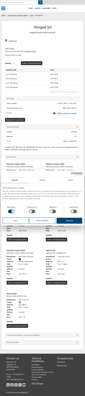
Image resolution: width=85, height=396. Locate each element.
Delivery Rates (37, 377)
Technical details (42, 127)
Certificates (61, 362)
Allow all (69, 221)
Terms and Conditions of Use (42, 372)
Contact (34, 380)
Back (3, 15)
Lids (31, 15)
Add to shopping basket (31, 63)
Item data (10, 99)
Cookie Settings (37, 370)
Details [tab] (42, 180)
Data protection (37, 367)
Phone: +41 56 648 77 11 (15, 374)
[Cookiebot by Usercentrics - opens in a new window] (72, 173)
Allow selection (42, 221)
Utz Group (37, 383)
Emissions (13, 41)
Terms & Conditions (39, 375)
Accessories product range (18, 15)
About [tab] (70, 180)
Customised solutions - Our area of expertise (42, 335)
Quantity (8, 63)
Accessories (42, 157)
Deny (16, 221)
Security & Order (42, 342)
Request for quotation (15, 120)
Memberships (62, 366)
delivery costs (31, 51)
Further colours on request (67, 113)
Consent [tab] (14, 180)
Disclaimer (36, 365)
